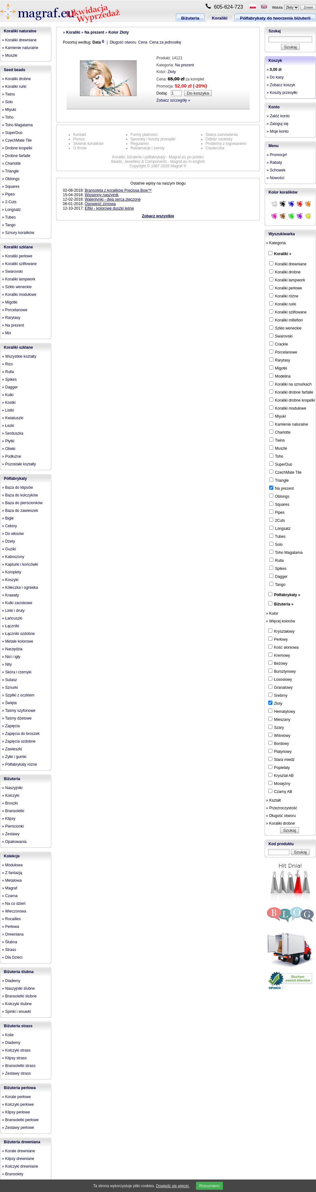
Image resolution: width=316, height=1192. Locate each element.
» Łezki (8, 425)
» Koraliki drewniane (19, 40)
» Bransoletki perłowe (20, 1120)
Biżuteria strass (18, 1026)
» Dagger (10, 387)
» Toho (7, 117)
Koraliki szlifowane (288, 311)
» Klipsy (8, 818)
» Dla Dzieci (12, 957)
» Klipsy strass (14, 1058)
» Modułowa (12, 865)
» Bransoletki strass (19, 1065)
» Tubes (9, 217)
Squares (279, 504)
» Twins (8, 94)
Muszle (278, 448)
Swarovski (281, 335)
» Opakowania (14, 841)
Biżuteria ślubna (19, 972)
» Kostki (9, 402)
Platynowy (280, 751)
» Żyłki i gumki (14, 756)
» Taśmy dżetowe (17, 718)
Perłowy (278, 639)
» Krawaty (10, 595)
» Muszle (9, 55)
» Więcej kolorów (280, 621)
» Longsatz (11, 209)
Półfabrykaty (15, 478)
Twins (277, 440)
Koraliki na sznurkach (290, 384)
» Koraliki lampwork (18, 279)
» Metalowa (11, 880)
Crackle (278, 343)
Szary (276, 727)
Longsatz (280, 528)
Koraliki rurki (282, 303)
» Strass (9, 949)
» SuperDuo (12, 132)
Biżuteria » (284, 604)
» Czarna (10, 896)
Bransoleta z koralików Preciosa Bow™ (118, 190)
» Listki (8, 410)
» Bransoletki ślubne (19, 996)
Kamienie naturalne (288, 424)
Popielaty (279, 767)
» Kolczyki (10, 795)
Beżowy (277, 663)
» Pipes (8, 194)
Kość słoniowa (283, 647)
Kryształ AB (281, 775)
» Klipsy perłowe (16, 1112)
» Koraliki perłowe (17, 256)
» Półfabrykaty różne (19, 764)
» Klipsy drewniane (18, 1158)
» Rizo (7, 364)
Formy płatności (144, 134)
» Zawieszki (12, 749)
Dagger (278, 576)
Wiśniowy (279, 735)
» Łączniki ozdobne (18, 633)
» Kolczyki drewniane (20, 1166)
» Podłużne (11, 456)
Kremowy (279, 655)
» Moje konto (278, 131)
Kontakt (79, 134)
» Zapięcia (11, 726)
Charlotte (280, 432)
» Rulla (8, 372)
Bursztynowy (282, 671)
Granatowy (280, 687)
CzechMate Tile (285, 472)
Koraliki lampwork (287, 279)
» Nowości (275, 178)
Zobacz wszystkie (158, 216)
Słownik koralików (88, 143)
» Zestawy (11, 834)
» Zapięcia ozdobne (19, 741)
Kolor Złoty (118, 32)
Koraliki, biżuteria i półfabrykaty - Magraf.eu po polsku (158, 157)
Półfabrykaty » (287, 595)
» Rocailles (11, 919)
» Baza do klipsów (17, 487)
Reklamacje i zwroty (148, 148)
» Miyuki (9, 109)
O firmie (80, 148)
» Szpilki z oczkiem (18, 695)
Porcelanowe (283, 351)
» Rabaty (274, 162)
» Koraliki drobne (16, 79)
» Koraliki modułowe (19, 294)
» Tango (9, 225)
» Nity (7, 664)
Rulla (276, 560)
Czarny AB (280, 791)
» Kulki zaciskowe (17, 603)
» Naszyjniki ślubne (18, 988)
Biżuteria (190, 18)
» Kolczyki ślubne (17, 1004)
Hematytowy (281, 711)
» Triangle (10, 171)
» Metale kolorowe (17, 641)
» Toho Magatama (17, 125)
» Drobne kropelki (17, 148)
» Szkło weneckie (17, 287)
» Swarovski (12, 271)
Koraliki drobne (285, 271)
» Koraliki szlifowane (19, 264)
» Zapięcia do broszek (20, 733)
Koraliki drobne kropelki (292, 400)
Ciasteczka (215, 148)
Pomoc (79, 139)
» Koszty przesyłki (282, 92)
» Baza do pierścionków (22, 503)
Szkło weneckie (285, 327)
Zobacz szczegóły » (173, 100)
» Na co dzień (13, 903)
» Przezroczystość (281, 808)
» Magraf (9, 888)
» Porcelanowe (14, 310)
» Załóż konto (278, 116)
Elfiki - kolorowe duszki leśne (109, 208)
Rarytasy (279, 360)
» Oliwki (8, 448)
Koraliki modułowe (287, 408)
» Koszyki (10, 580)
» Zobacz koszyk (281, 85)
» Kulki (7, 395)
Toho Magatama (286, 552)
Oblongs (279, 496)
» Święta (9, 703)
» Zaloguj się (277, 123)
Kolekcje (12, 856)
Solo (276, 544)
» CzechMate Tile (17, 140)
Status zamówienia (222, 134)
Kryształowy (281, 631)
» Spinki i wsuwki (16, 1011)
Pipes (277, 512)
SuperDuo (280, 464)
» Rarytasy (11, 317)
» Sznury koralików (18, 232)
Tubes (277, 536)
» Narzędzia (12, 649)
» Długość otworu (281, 815)
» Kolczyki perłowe (18, 1104)
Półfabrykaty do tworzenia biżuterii (275, 18)
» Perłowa (10, 926)
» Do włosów (13, 533)
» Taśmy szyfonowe (19, 710)
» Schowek (276, 170)
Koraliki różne (283, 295)
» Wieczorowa (14, 911)
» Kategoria (276, 243)
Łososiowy (280, 679)
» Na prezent (13, 325)
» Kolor (272, 613)
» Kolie (8, 1035)
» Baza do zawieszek (20, 510)
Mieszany (279, 719)
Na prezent (94, 32)
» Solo (7, 102)
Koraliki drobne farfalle (291, 392)
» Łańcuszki (12, 618)
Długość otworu (123, 42)
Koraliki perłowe (285, 287)
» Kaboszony (13, 556)
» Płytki (8, 441)
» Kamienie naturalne (20, 48)
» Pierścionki (13, 826)
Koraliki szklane (18, 247)
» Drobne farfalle (16, 156)
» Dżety (8, 541)
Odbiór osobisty (219, 139)
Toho (276, 456)
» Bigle (8, 518)
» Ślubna (9, 942)
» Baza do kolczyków (20, 495)
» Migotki (9, 302)
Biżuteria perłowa (20, 1088)
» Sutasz (9, 680)
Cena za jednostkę (165, 42)
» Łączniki (10, 626)
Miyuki (277, 416)
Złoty (171, 72)
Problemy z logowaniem (226, 143)
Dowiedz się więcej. (173, 1186)
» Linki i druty (13, 610)
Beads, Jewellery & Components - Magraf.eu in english (158, 161)
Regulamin (140, 143)
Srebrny (277, 695)
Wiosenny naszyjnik (101, 195)
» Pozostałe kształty (19, 464)
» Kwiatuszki (12, 418)
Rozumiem (209, 1185)
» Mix (6, 333)
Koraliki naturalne (20, 31)
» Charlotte (11, 163)
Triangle (279, 480)
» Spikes (9, 379)
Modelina (280, 376)
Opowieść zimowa (100, 204)
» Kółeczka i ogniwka (20, 587)
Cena (143, 42)
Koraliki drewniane (287, 263)
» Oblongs (11, 179)
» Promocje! (277, 155)
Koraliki (219, 18)
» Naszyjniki (12, 788)
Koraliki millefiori (286, 319)
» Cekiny (9, 526)
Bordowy (278, 743)
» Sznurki (10, 687)
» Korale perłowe (16, 1097)
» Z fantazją (12, 873)
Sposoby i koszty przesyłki (153, 139)
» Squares (11, 186)
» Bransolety (12, 1174)
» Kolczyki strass (16, 1050)
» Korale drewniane (18, 1151)
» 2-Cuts (9, 202)
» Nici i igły (11, 656)
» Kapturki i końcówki (20, 564)
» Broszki (10, 803)
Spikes (277, 568)
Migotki (278, 368)
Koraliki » (282, 254)
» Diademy (11, 981)
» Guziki (9, 549)
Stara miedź (281, 759)
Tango (277, 584)
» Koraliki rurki (14, 86)
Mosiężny (279, 783)
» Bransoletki (13, 811)
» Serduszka (12, 433)
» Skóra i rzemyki (16, 672)
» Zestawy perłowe (18, 1127)
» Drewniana (12, 934)
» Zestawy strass (16, 1073)
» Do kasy (275, 77)
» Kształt (273, 800)
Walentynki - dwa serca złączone (113, 199)
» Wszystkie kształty (19, 356)
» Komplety (11, 572)
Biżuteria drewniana (22, 1142)
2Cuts (277, 520)
